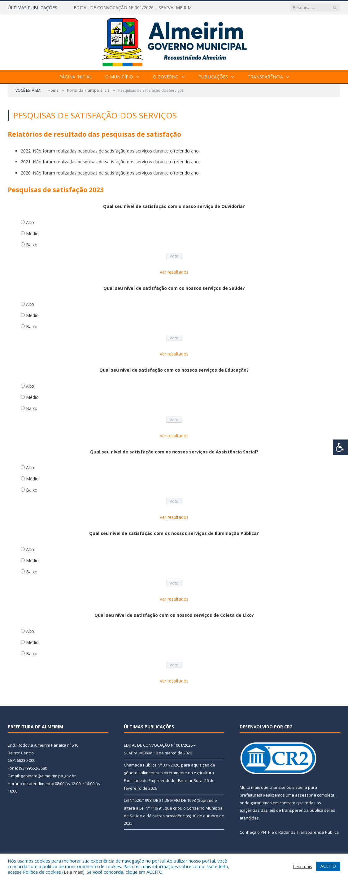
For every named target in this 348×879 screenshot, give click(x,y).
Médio (32, 233)
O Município (119, 77)
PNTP (266, 832)
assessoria (305, 795)
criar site (277, 787)
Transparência (265, 77)
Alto (30, 222)
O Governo (166, 77)
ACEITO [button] (328, 866)
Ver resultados (174, 272)
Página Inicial (75, 77)
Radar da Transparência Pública (308, 832)
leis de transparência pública (296, 810)
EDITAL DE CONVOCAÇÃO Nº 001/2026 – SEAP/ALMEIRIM (133, 8)
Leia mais (73, 872)
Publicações (213, 77)
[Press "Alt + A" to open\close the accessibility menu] (340, 447)
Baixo (31, 245)
